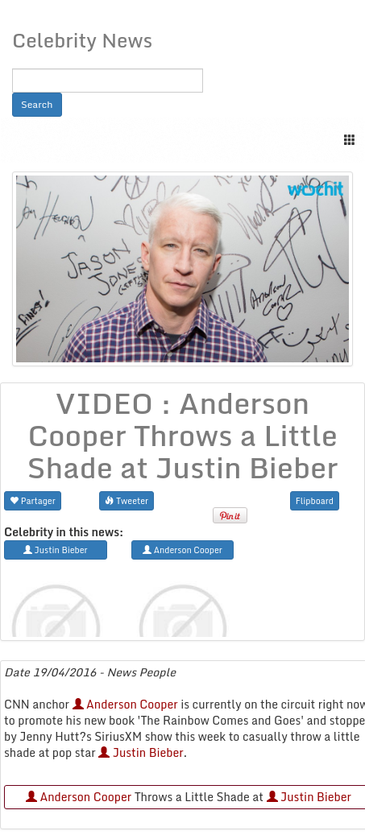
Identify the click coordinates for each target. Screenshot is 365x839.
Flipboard (315, 500)
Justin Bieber (141, 752)
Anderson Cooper (125, 704)
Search (37, 104)
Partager (33, 500)
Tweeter (126, 500)
